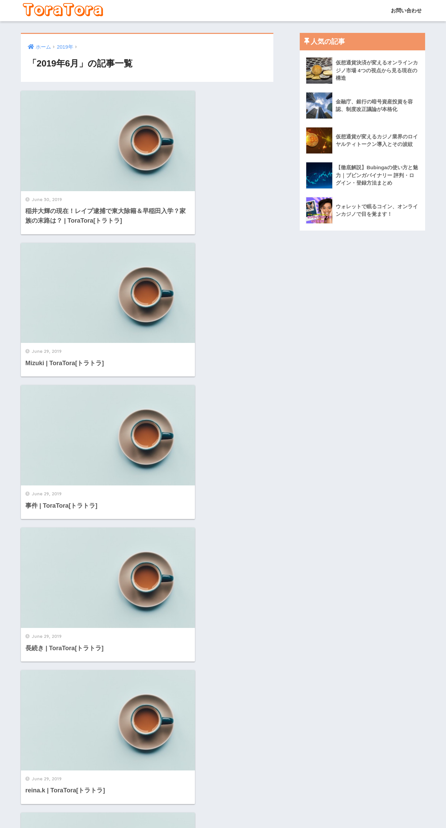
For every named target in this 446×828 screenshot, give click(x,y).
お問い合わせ (405, 10)
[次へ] (185, 753)
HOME (223, 799)
